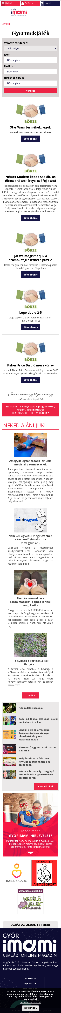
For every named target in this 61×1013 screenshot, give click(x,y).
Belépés (29, 3)
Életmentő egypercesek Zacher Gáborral (38, 745)
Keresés (50, 12)
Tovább (30, 692)
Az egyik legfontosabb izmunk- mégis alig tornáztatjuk (30, 460)
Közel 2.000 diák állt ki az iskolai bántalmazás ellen (38, 717)
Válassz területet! (16, 42)
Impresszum (30, 979)
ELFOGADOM (30, 1008)
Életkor (9, 66)
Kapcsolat (30, 975)
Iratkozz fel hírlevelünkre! (30, 411)
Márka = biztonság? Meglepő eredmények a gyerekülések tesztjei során (36, 771)
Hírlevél (8, 3)
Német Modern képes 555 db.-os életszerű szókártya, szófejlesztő (30, 178)
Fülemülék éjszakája (31, 704)
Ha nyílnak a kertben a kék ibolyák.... (30, 659)
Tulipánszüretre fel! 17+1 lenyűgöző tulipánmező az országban (34, 758)
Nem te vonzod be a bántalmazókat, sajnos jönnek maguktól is (30, 599)
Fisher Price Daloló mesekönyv (30, 364)
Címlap (5, 23)
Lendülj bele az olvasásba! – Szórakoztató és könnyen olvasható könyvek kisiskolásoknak (35, 731)
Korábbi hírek (46, 783)
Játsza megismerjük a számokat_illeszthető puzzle (30, 257)
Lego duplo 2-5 (30, 311)
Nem (7, 54)
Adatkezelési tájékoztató (30, 986)
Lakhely (48, 3)
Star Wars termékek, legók (30, 127)
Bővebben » (30, 138)
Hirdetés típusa (14, 77)
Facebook (56, 12)
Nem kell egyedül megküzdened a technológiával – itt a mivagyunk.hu (30, 537)
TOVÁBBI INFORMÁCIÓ (30, 1002)
